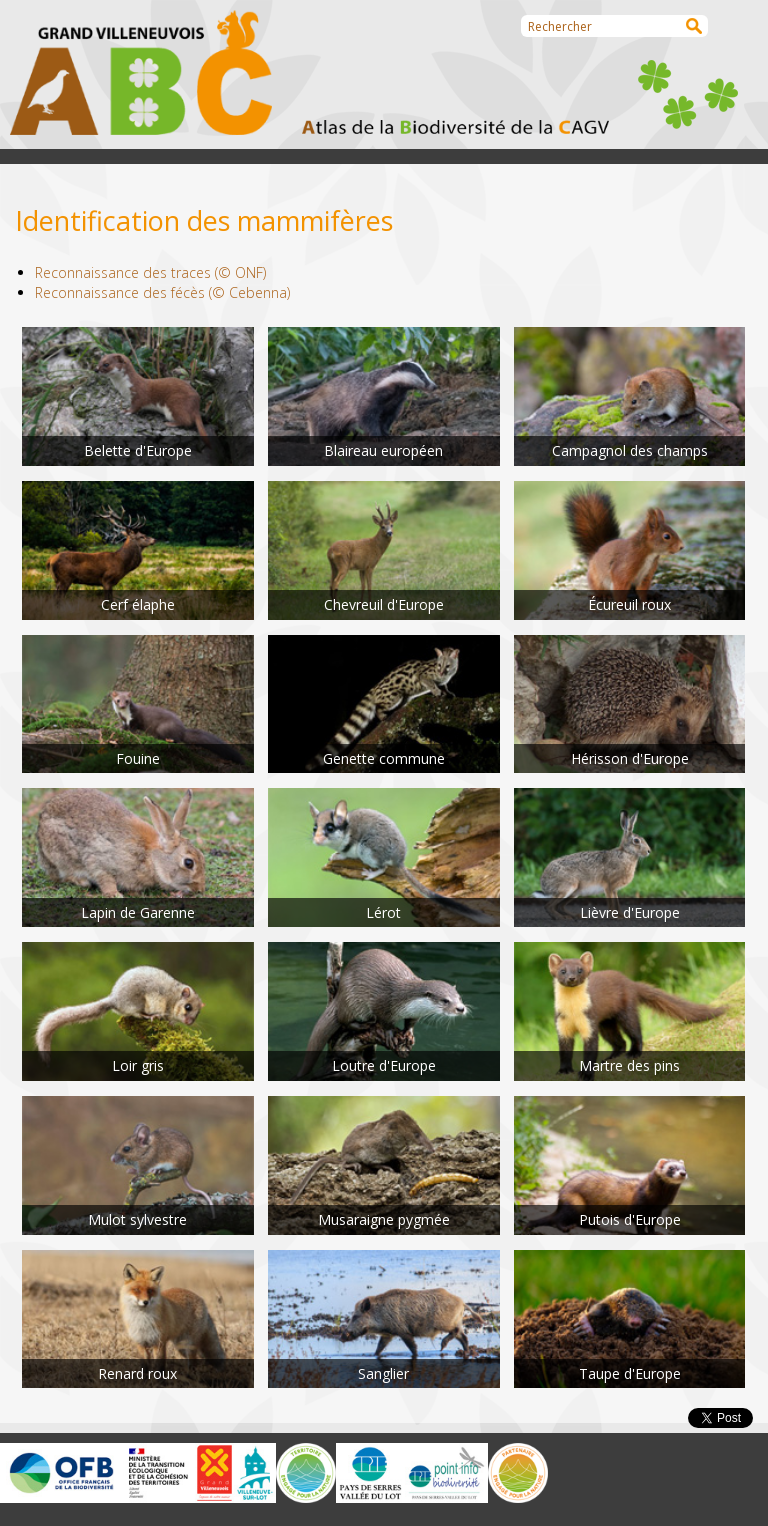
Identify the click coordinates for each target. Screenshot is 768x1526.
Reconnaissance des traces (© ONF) (150, 272)
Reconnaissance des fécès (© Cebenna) (162, 292)
